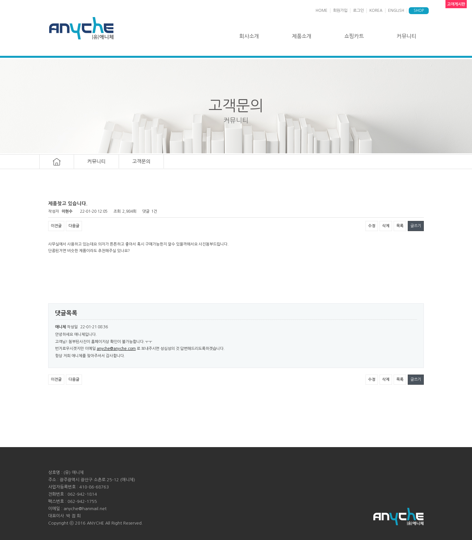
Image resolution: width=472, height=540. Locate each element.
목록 (399, 226)
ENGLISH (396, 10)
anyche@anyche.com (116, 349)
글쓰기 (415, 226)
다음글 (74, 226)
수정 (371, 226)
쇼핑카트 (354, 36)
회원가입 (340, 10)
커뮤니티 (406, 36)
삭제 (385, 226)
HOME (321, 10)
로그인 (358, 10)
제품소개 (301, 36)
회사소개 (249, 36)
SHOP (419, 10)
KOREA (376, 10)
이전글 (56, 226)
